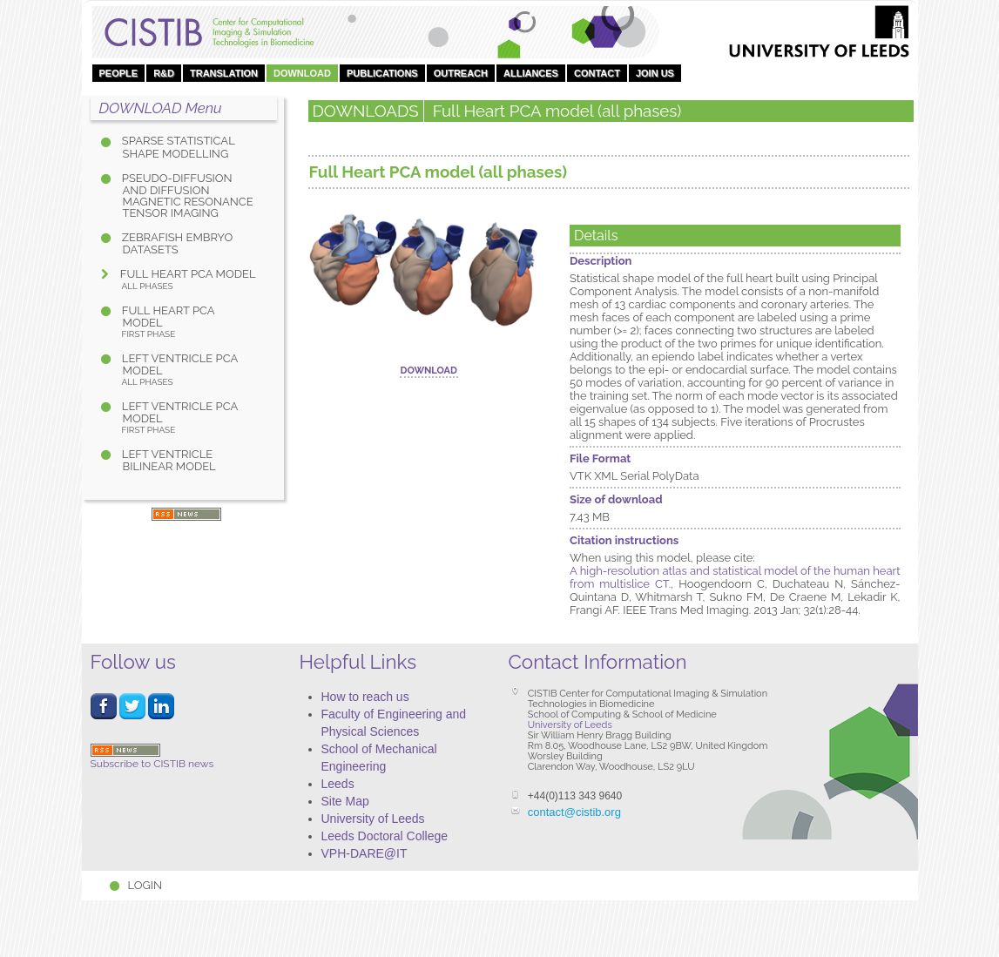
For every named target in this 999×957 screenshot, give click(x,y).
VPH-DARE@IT (364, 853)
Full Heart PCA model (187, 279)
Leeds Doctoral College (385, 836)
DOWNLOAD (302, 73)
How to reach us (365, 697)
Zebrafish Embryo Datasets (176, 243)
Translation (224, 73)
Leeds (337, 784)
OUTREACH (461, 73)
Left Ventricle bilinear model (167, 460)
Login (145, 885)
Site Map (345, 801)
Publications (382, 73)
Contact (597, 73)
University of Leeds (373, 819)
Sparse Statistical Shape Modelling (177, 146)
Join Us (655, 73)
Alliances (530, 73)
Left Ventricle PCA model (188, 370)
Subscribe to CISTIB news (152, 757)
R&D (163, 73)
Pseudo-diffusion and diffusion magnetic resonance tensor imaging (186, 195)
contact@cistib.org (574, 812)
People (118, 73)
